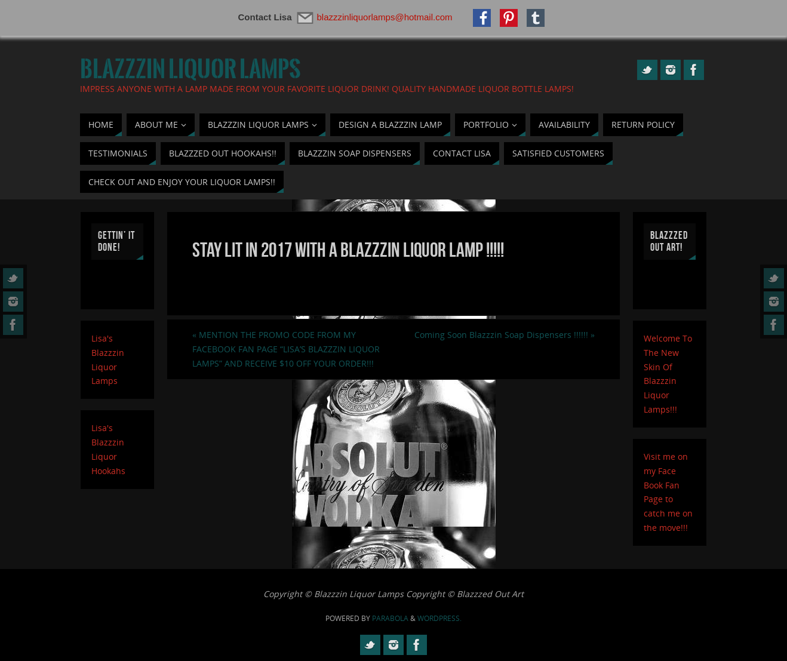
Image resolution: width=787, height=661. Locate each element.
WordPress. (439, 618)
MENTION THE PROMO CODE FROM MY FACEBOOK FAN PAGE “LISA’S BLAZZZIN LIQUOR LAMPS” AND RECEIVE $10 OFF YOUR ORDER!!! (286, 349)
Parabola (390, 618)
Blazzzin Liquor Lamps (190, 69)
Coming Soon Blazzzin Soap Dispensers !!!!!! (504, 334)
